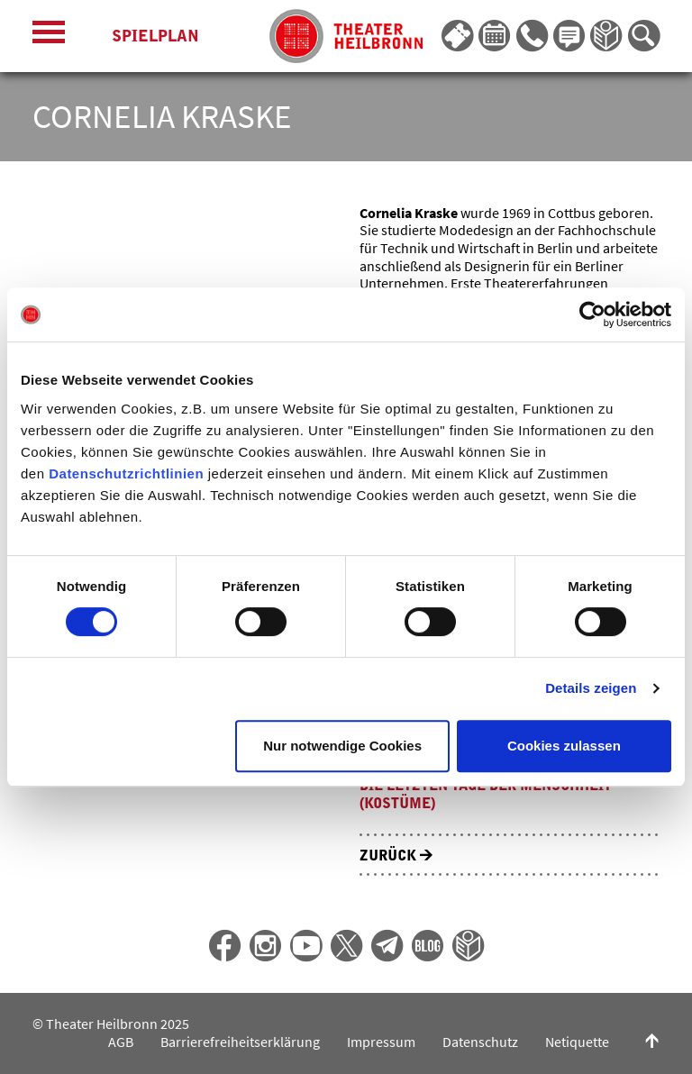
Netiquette (577, 1042)
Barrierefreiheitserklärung (240, 1042)
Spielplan (155, 36)
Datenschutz (480, 1042)
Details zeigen (590, 688)
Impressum (381, 1042)
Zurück (396, 856)
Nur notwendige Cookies (342, 745)
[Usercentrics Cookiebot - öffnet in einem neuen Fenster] (592, 314)
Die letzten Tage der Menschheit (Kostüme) (486, 794)
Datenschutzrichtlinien (126, 473)
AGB (120, 1042)
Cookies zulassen (564, 745)
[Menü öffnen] (48, 36)
